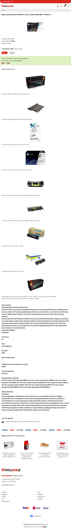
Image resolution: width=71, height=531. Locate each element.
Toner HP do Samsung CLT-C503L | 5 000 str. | (13, 246)
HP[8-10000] (11, 39)
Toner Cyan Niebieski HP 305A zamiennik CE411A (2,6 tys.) (16, 94)
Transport (39, 499)
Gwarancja (40, 494)
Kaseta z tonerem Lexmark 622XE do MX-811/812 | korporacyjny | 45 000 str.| (21, 195)
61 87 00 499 (6, 2)
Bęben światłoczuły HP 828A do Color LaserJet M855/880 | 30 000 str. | (23, 421)
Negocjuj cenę (40, 497)
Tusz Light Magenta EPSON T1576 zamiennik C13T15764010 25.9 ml (44, 455)
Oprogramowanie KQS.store (30, 526)
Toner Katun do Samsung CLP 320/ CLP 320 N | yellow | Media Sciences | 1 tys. (21, 220)
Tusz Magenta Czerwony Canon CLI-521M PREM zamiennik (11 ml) (62, 455)
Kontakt (4, 497)
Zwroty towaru (5, 501)
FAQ (3, 499)
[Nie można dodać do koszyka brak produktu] (4, 53)
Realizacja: (42, 526)
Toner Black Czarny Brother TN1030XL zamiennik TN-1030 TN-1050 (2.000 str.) (8, 455)
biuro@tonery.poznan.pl (8, 485)
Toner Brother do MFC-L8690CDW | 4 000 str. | (13, 271)
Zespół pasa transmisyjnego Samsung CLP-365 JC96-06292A (16, 119)
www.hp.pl (5, 394)
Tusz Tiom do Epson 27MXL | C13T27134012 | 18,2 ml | (15, 144)
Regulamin (4, 494)
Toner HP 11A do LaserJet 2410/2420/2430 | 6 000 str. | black (17, 170)
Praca (38, 492)
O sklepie (4, 492)
